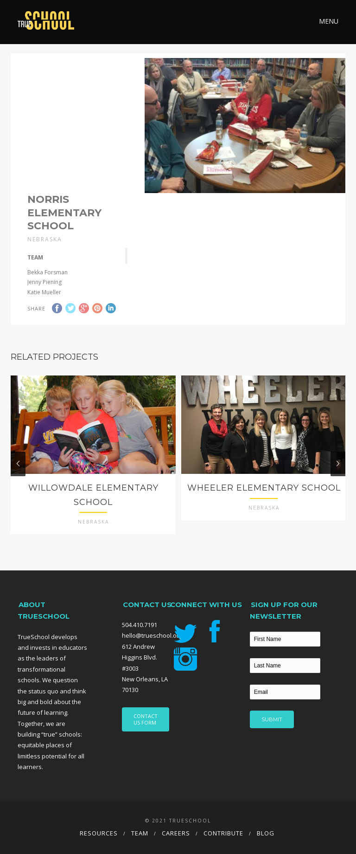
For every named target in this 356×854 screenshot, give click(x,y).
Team (139, 833)
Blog (265, 833)
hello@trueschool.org (152, 635)
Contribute (223, 833)
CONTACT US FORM (146, 719)
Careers (176, 833)
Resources (99, 833)
